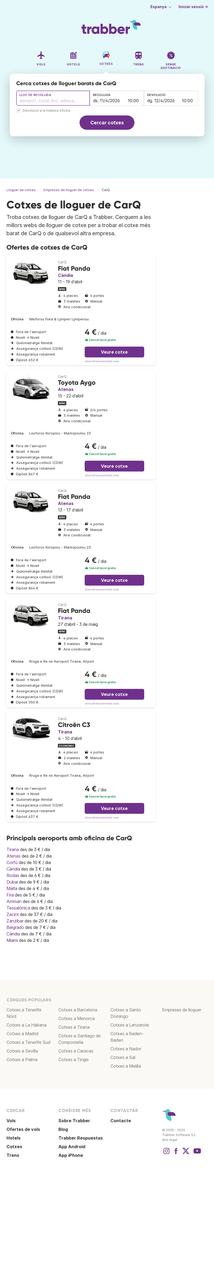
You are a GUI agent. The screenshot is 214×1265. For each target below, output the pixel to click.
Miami (12, 940)
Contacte (120, 1120)
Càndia (65, 275)
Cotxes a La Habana (26, 1025)
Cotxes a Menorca (76, 1018)
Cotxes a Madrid (22, 1033)
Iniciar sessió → (193, 7)
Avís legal (169, 1140)
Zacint (12, 914)
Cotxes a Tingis (73, 1059)
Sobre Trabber (74, 1120)
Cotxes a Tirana (74, 1027)
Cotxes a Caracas (75, 1051)
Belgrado (15, 927)
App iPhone (70, 1155)
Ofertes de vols (23, 1129)
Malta (11, 888)
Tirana (65, 617)
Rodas (12, 875)
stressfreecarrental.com (102, 361)
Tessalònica (18, 908)
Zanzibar (15, 921)
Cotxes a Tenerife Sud (28, 1042)
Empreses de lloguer (181, 1009)
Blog (63, 1129)
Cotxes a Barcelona (77, 1009)
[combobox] (53, 98)
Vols (11, 1120)
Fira (10, 895)
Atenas (66, 389)
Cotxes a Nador (125, 1048)
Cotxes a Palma (21, 1059)
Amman (14, 901)
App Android (71, 1146)
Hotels (13, 1138)
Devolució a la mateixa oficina (46, 111)
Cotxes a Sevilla (22, 1051)
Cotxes (14, 1146)
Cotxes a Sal (122, 1057)
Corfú (12, 862)
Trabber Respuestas (80, 1138)
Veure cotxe (114, 352)
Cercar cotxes (107, 122)
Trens (12, 1155)
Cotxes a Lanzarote (129, 1025)
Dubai (12, 882)
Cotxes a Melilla (125, 1066)
